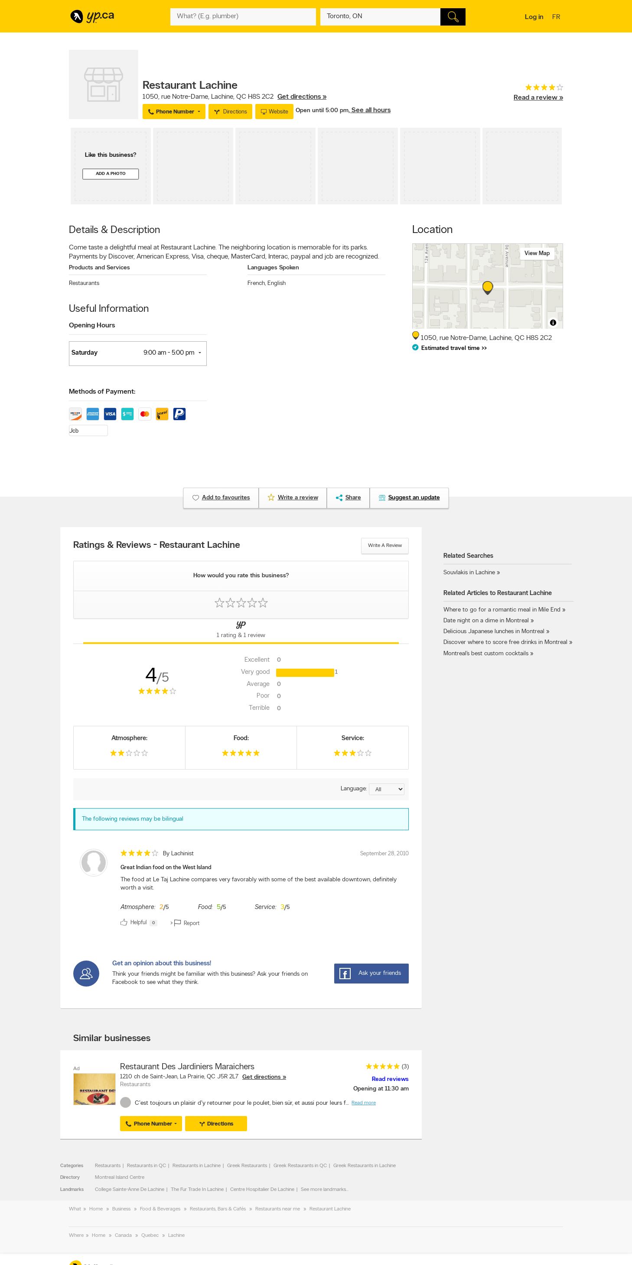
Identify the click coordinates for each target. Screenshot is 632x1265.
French (257, 283)
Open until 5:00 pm (322, 110)
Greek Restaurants (247, 1165)
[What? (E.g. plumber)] (243, 17)
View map (537, 253)
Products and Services (99, 268)
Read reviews (390, 1079)
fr (557, 18)
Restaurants (84, 283)
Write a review (385, 545)
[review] (241, 889)
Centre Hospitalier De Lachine (262, 1189)
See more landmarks (323, 1189)
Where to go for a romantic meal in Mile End (501, 610)
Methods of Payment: (102, 391)
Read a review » (538, 97)
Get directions (261, 1077)
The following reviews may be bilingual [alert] (132, 819)
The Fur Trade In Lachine (197, 1189)
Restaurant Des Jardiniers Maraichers (187, 1067)
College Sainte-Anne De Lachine (129, 1189)
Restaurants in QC (146, 1165)
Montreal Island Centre (119, 1177)
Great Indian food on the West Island (166, 867)
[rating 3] (353, 755)
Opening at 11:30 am (381, 1089)
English (276, 283)
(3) (405, 1067)
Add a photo (111, 173)
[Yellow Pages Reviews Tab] (241, 631)
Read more (364, 1103)
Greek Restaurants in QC (300, 1165)
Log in (534, 17)
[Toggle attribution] (553, 322)
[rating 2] (129, 755)
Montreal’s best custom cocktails (485, 653)
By (178, 854)
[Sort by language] (386, 789)
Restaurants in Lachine (197, 1165)
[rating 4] (538, 89)
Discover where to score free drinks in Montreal (505, 642)
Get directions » (301, 97)
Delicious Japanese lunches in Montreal (493, 631)
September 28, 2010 (384, 854)
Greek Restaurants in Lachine (364, 1165)
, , (234, 97)
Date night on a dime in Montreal (486, 621)
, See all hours (370, 110)
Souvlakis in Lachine (469, 572)
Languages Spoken (273, 268)
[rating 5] (241, 755)
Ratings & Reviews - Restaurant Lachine (156, 545)
